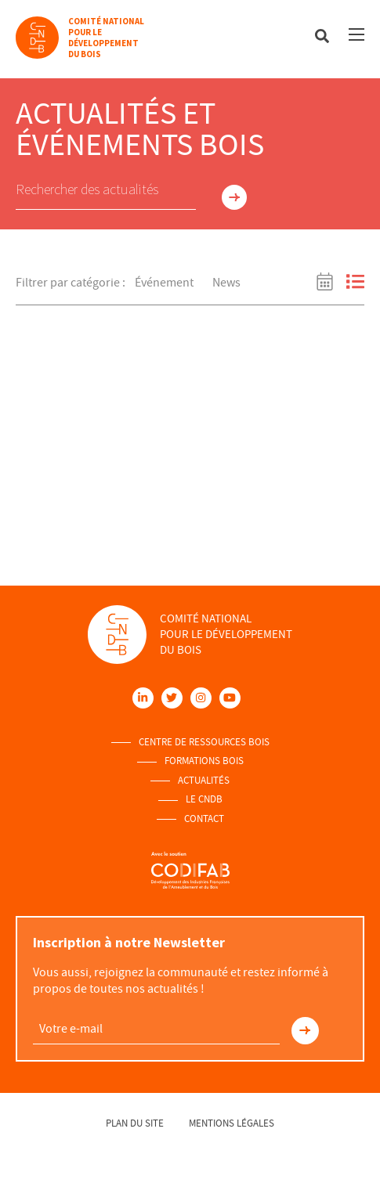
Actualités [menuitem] (204, 780)
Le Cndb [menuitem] (204, 799)
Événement (164, 282)
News (226, 282)
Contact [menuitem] (204, 819)
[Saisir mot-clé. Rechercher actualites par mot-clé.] (106, 190)
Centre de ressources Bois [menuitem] (204, 742)
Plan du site (135, 1123)
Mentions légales (231, 1123)
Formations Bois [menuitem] (204, 761)
